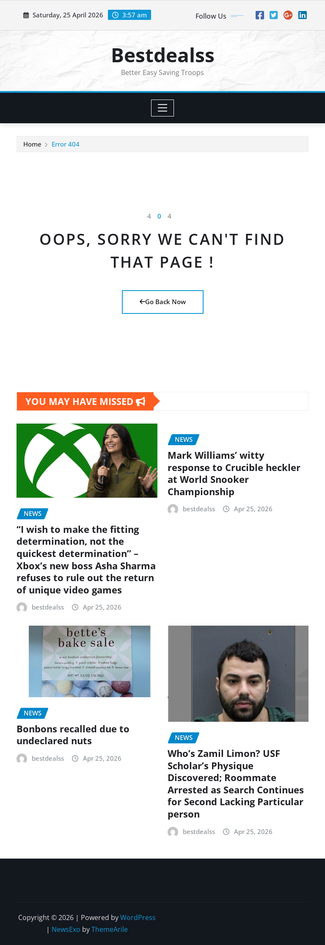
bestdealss (48, 607)
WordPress (138, 917)
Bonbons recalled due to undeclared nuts (73, 734)
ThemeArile (109, 929)
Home (32, 144)
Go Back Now (163, 301)
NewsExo (66, 929)
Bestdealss (163, 55)
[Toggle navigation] (162, 108)
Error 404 (66, 144)
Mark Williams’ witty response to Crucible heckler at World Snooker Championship (234, 473)
